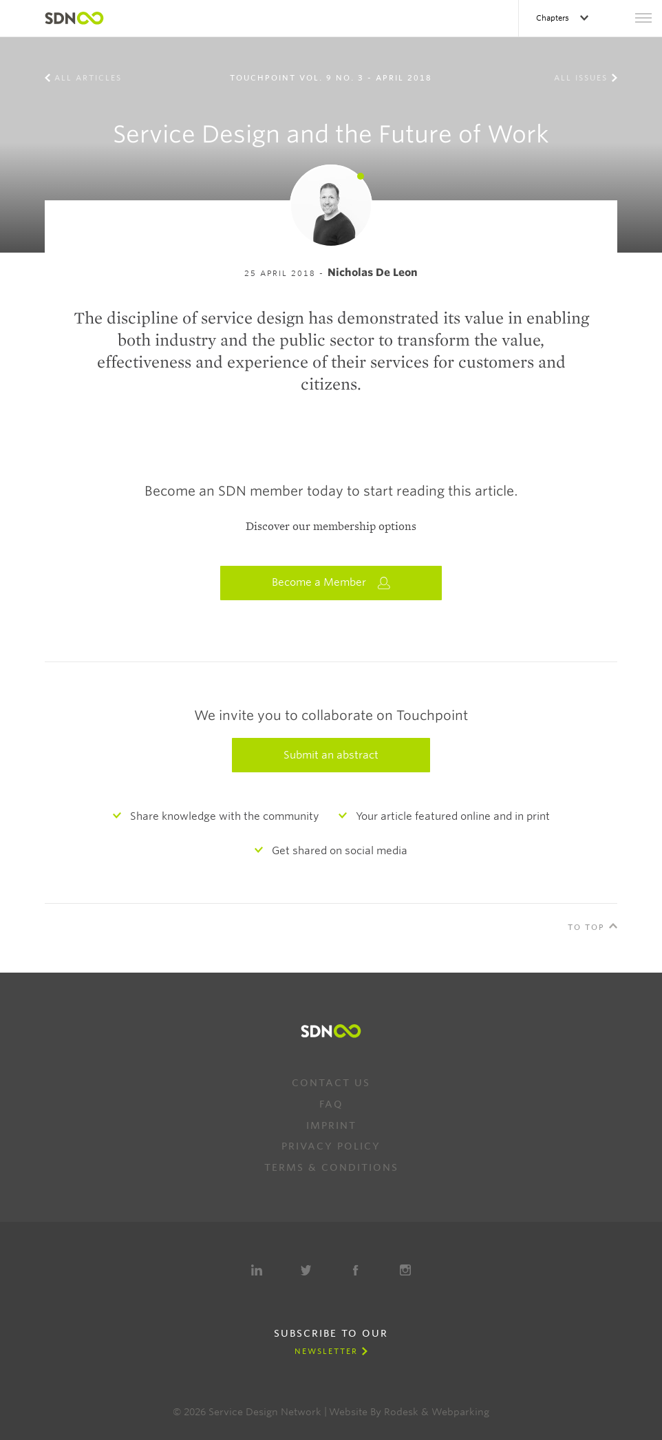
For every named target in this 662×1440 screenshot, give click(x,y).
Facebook (355, 1269)
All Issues (581, 78)
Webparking (460, 1411)
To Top (586, 927)
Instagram (405, 1269)
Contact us (331, 1082)
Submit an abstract (331, 755)
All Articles (88, 78)
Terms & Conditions (331, 1167)
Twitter (306, 1269)
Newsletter (326, 1351)
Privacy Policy (331, 1146)
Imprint (331, 1125)
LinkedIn (256, 1269)
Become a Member (331, 582)
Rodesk (401, 1411)
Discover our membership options (331, 526)
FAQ (331, 1104)
